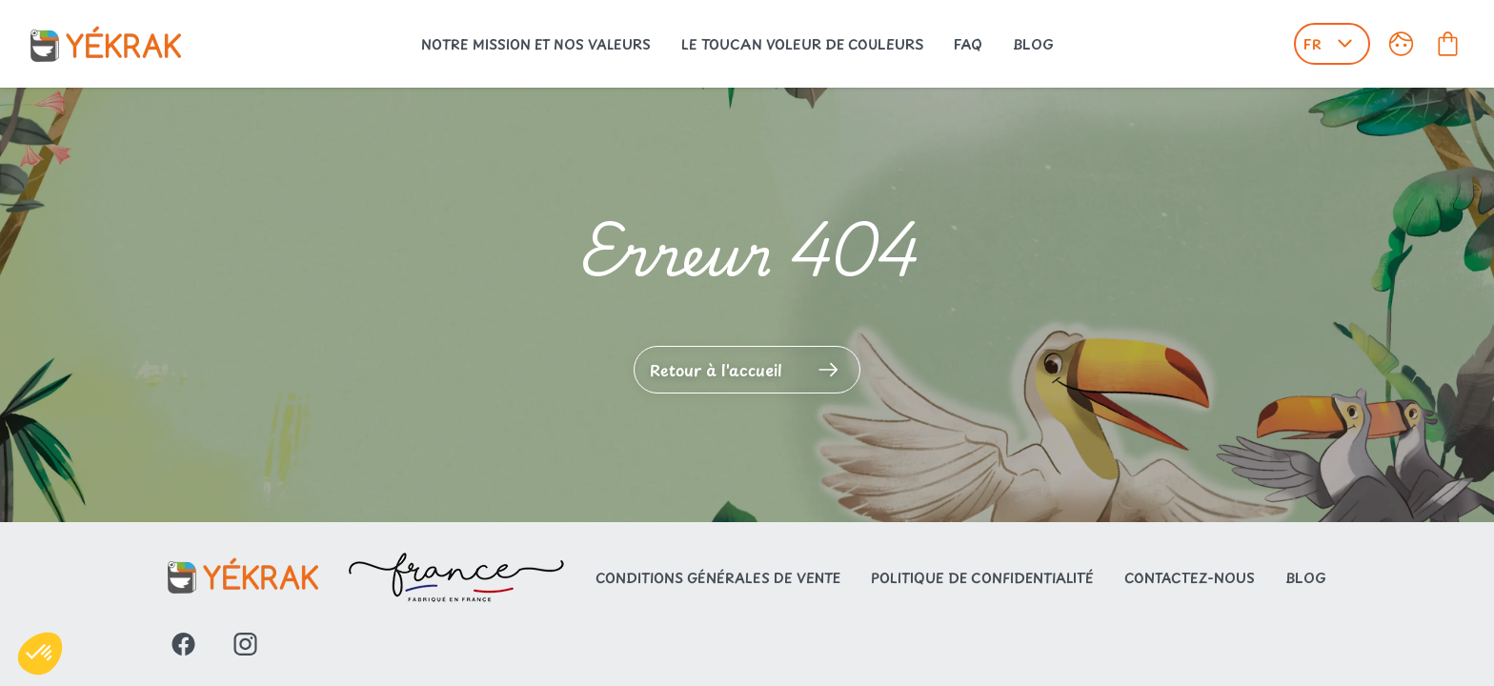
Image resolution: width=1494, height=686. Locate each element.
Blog (1033, 44)
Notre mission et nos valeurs (536, 44)
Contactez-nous (1189, 578)
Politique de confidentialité (982, 578)
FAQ (968, 44)
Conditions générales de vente (718, 578)
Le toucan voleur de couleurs (802, 44)
